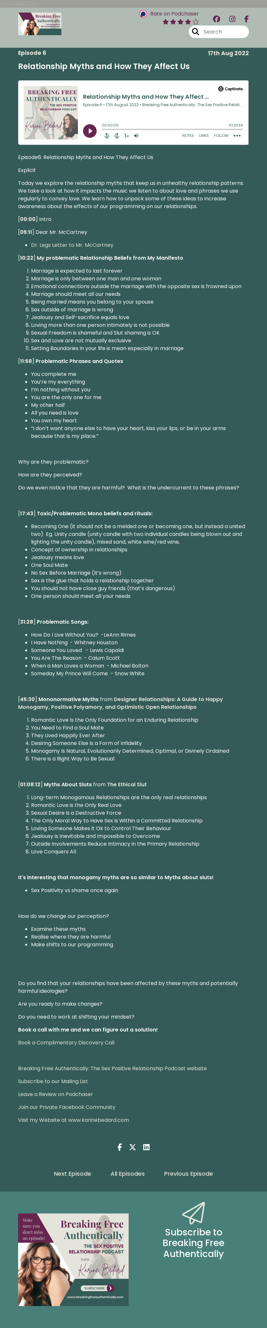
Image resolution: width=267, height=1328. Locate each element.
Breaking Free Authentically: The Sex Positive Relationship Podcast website (112, 1068)
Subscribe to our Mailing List (53, 1081)
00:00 (28, 219)
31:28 (26, 622)
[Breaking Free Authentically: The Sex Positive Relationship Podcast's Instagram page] (228, 19)
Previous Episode (188, 1174)
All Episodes (128, 1174)
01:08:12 (30, 784)
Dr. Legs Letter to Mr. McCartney (72, 245)
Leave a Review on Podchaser (55, 1094)
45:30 (27, 699)
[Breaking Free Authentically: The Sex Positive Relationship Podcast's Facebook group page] (216, 19)
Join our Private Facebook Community (66, 1107)
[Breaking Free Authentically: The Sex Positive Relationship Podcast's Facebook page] (243, 19)
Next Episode (72, 1174)
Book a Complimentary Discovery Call (66, 1042)
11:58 (26, 361)
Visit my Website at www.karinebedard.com (73, 1120)
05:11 (26, 232)
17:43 (26, 513)
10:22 (26, 258)
